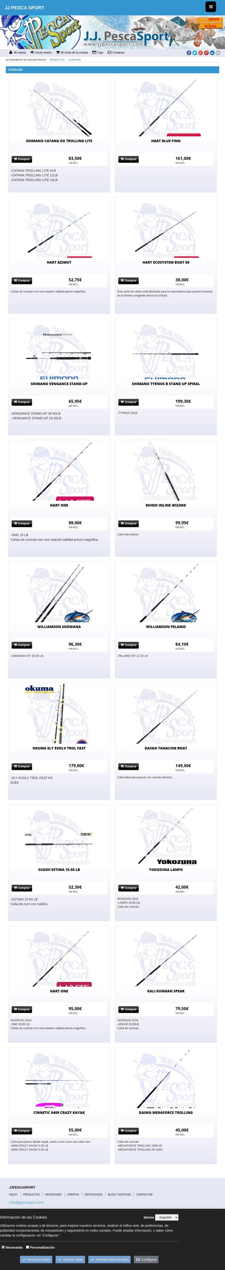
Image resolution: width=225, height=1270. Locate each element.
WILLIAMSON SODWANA (59, 626)
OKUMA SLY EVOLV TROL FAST (59, 748)
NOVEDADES (53, 1194)
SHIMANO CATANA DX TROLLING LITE (59, 140)
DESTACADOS (93, 1194)
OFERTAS (73, 1194)
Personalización (42, 1247)
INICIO (13, 1194)
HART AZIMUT (59, 262)
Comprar (22, 159)
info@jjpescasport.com (26, 1202)
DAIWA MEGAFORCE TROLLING (166, 1112)
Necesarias (14, 1247)
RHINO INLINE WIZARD (166, 505)
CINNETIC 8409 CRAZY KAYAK (59, 1112)
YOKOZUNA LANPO (166, 869)
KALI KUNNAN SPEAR (166, 991)
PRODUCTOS (31, 1194)
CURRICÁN (74, 60)
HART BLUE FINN (166, 140)
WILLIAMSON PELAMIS (166, 626)
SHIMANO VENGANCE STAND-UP (59, 383)
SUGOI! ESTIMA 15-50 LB (59, 869)
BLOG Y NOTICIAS (119, 1194)
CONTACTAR (144, 1194)
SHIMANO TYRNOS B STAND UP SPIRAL (166, 383)
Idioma (149, 1217)
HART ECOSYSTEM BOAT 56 (165, 262)
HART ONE (59, 505)
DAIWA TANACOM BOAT (166, 748)
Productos (57, 60)
